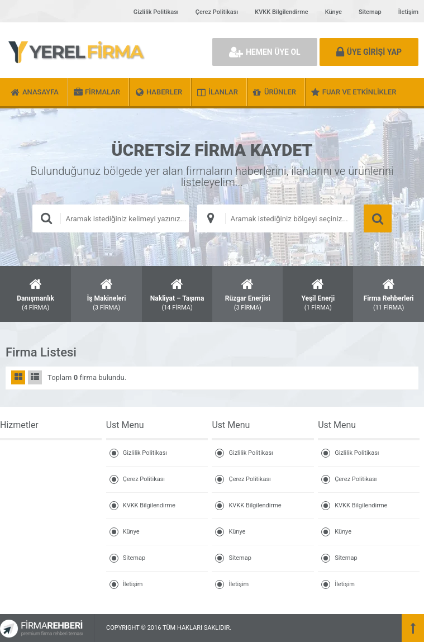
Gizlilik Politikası (156, 12)
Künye (333, 12)
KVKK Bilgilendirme (281, 12)
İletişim (408, 12)
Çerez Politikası (217, 12)
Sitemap (370, 12)
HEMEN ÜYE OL (265, 52)
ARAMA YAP (378, 218)
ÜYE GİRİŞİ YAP (369, 52)
